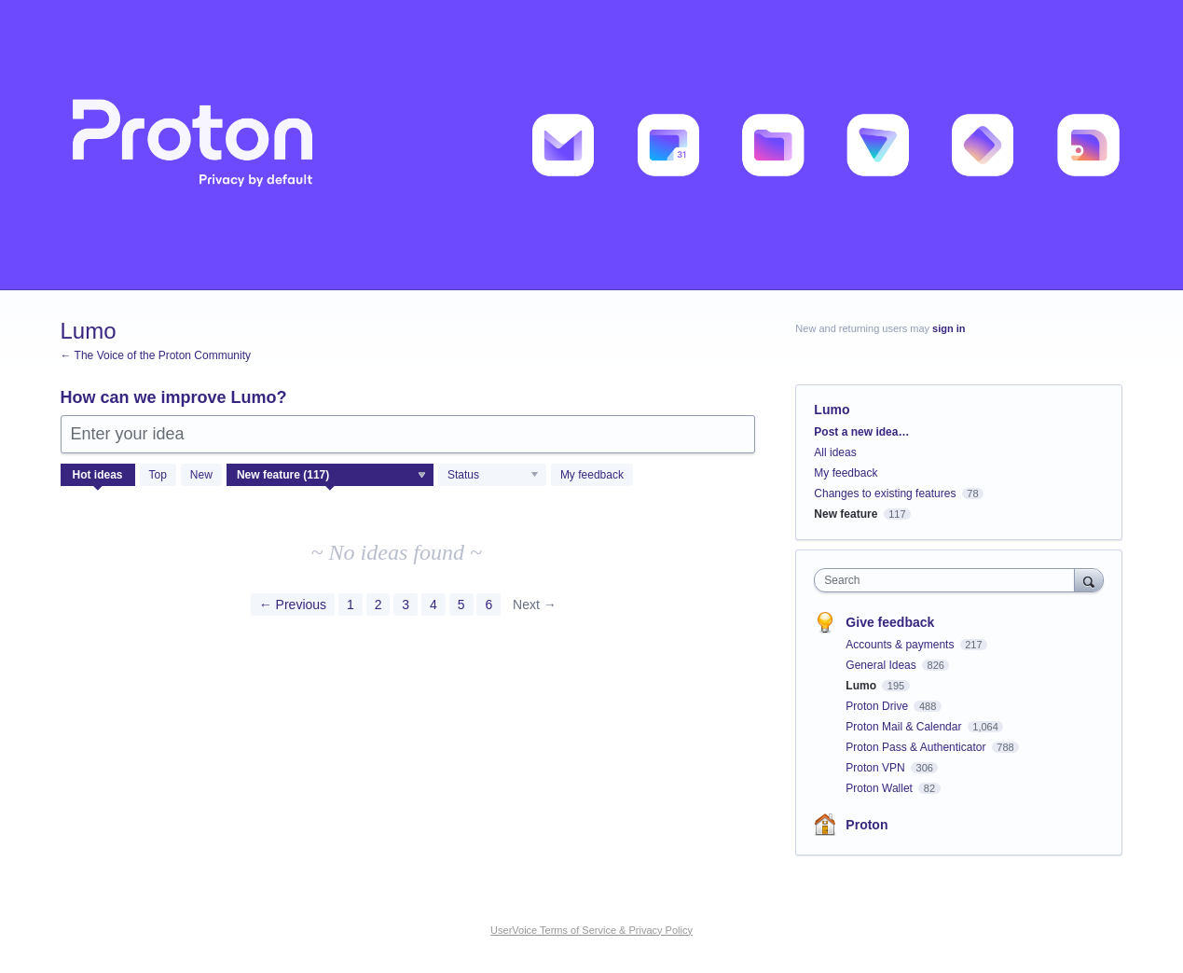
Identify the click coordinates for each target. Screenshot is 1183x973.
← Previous (292, 604)
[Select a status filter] (493, 475)
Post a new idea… (861, 431)
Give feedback (890, 622)
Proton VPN (877, 767)
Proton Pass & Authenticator (917, 747)
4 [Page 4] (433, 604)
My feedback (592, 474)
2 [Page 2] (378, 604)
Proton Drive (878, 706)
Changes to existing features (885, 493)
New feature (845, 514)
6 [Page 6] (488, 604)
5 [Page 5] (461, 604)
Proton (866, 824)
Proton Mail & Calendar (905, 726)
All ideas (835, 452)
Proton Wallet (880, 788)
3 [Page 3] (405, 604)
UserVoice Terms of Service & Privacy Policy (591, 930)
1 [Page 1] (350, 604)
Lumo (862, 685)
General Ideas (882, 665)
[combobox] (948, 580)
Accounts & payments (901, 644)
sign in (948, 328)
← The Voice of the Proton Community (156, 355)
